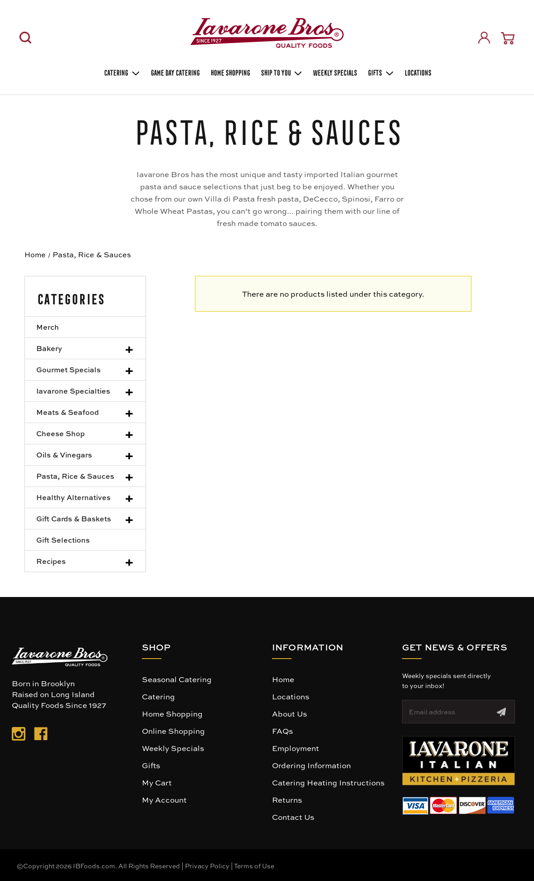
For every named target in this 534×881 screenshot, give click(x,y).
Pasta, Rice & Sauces (75, 476)
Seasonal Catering (177, 679)
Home (283, 679)
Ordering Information (311, 765)
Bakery (49, 348)
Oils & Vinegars (64, 454)
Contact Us (293, 816)
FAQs (282, 730)
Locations (417, 71)
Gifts (380, 72)
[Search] (25, 37)
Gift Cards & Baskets (73, 518)
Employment (295, 747)
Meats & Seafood (67, 412)
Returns (287, 799)
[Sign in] (484, 37)
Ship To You (281, 72)
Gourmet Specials (68, 369)
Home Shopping (229, 71)
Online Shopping (173, 730)
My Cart (157, 782)
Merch (47, 327)
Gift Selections (63, 539)
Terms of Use (254, 865)
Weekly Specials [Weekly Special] (334, 71)
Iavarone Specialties (73, 390)
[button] (458, 760)
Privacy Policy (207, 865)
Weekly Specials (173, 747)
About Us (289, 713)
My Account (164, 799)
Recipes (51, 561)
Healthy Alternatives (73, 497)
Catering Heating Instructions (328, 782)
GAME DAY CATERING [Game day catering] (174, 71)
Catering (121, 72)
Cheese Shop (60, 433)
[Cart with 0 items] (508, 38)
